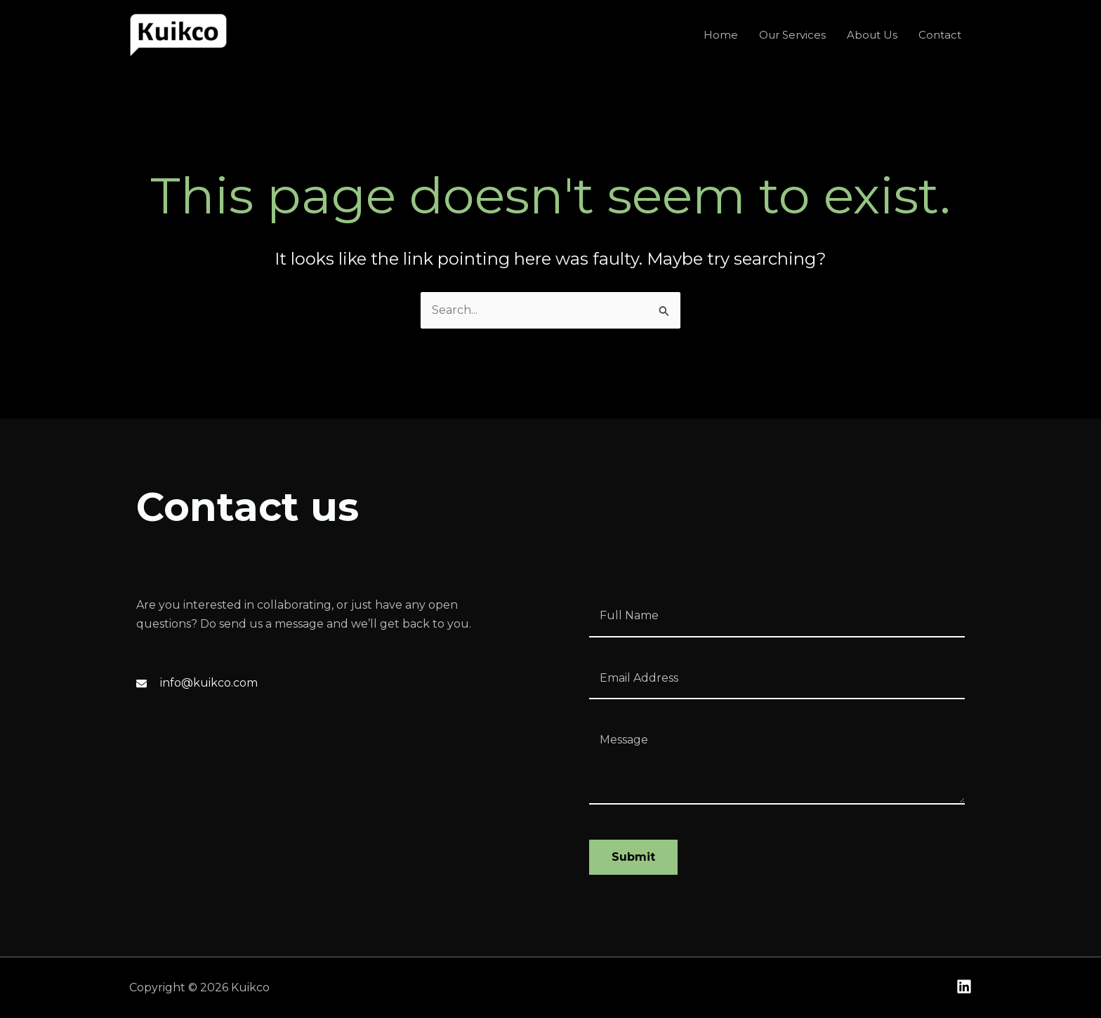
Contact (939, 34)
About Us (872, 34)
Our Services (792, 34)
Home (721, 34)
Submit (633, 857)
